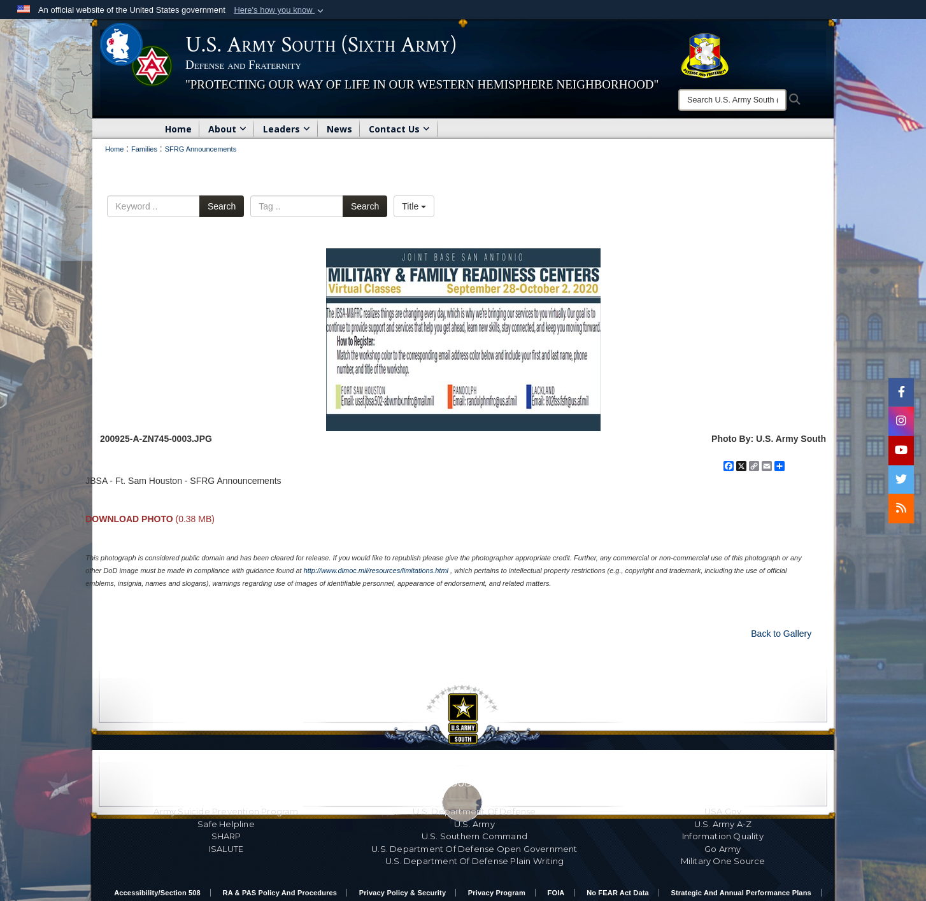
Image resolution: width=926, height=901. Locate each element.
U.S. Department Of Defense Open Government (474, 849)
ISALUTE (226, 849)
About (227, 129)
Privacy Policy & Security (402, 893)
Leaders (286, 129)
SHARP (226, 836)
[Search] (732, 100)
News (339, 129)
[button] (280, 10)
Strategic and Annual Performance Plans (741, 893)
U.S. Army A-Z (723, 824)
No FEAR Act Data (618, 893)
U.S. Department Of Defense (474, 811)
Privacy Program (496, 893)
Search (222, 206)
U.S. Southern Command (474, 836)
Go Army (722, 849)
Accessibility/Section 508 (157, 893)
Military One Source (723, 861)
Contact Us (399, 129)
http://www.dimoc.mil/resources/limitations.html (376, 570)
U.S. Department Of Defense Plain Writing (474, 861)
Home (178, 129)
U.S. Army (474, 824)
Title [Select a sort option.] (414, 206)
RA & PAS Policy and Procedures (280, 893)
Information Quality (723, 836)
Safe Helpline (226, 824)
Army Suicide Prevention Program (225, 811)
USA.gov (722, 811)
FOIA (556, 893)
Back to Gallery (781, 633)
